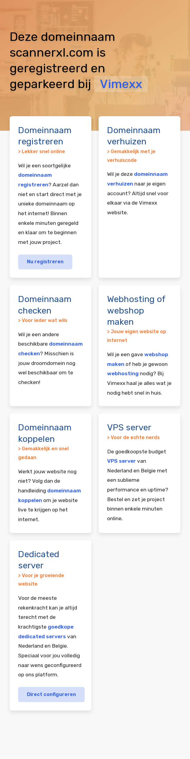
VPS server (121, 461)
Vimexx (121, 84)
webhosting (123, 373)
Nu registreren (45, 261)
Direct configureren (51, 694)
